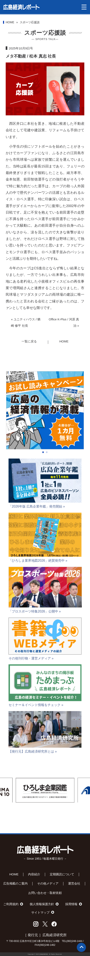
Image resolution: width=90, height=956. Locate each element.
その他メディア (48, 883)
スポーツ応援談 (30, 22)
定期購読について (62, 874)
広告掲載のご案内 (15, 883)
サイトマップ (40, 912)
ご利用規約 (10, 904)
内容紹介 (34, 874)
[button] (43, 462)
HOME (10, 22)
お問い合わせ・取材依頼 (45, 893)
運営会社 (74, 883)
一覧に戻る (29, 341)
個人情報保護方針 (42, 904)
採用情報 (71, 904)
